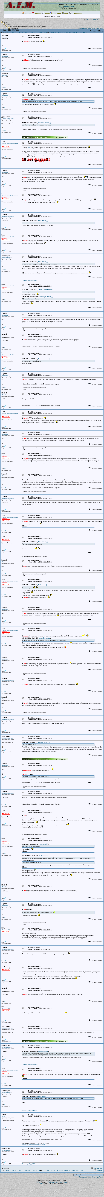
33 (67, 32)
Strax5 (31, 26)
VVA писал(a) (43, 585)
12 (17, 32)
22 (41, 32)
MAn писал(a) (43, 1051)
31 (62, 32)
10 (13, 32)
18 (32, 32)
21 (39, 32)
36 (74, 32)
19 (34, 32)
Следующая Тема (97, 28)
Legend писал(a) (44, 638)
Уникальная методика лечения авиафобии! (33, 1144)
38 (79, 32)
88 (89, 32)
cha (27, 26)
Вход (60, 7)
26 (51, 32)
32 (65, 32)
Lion (35, 26)
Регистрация (69, 7)
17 (29, 32)
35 (72, 32)
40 (84, 32)
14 (22, 32)
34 (69, 32)
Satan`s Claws (41, 26)
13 (20, 32)
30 (60, 32)
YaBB (41, 1183)
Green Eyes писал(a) (45, 290)
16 (27, 32)
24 (46, 32)
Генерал (8, 24)
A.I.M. (5, 22)
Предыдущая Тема (85, 28)
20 (36, 32)
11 (15, 32)
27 (53, 32)
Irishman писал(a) (44, 123)
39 (81, 32)
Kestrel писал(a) (44, 359)
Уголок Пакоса (12, 26)
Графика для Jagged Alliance (29, 280)
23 (43, 32)
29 (58, 32)
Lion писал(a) (43, 221)
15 (25, 32)
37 (77, 32)
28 (55, 32)
